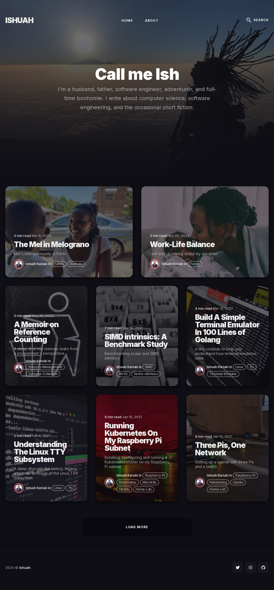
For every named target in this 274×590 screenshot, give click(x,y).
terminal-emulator (223, 374)
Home (127, 20)
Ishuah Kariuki (36, 264)
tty (251, 367)
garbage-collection (43, 374)
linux (239, 367)
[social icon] (237, 567)
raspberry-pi (155, 475)
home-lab (144, 489)
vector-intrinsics (146, 374)
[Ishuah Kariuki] (20, 264)
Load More (137, 527)
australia (76, 264)
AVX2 (123, 374)
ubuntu (124, 489)
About (151, 20)
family (59, 264)
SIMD (149, 367)
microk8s (150, 482)
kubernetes (127, 482)
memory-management (45, 367)
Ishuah (19, 20)
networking (218, 482)
